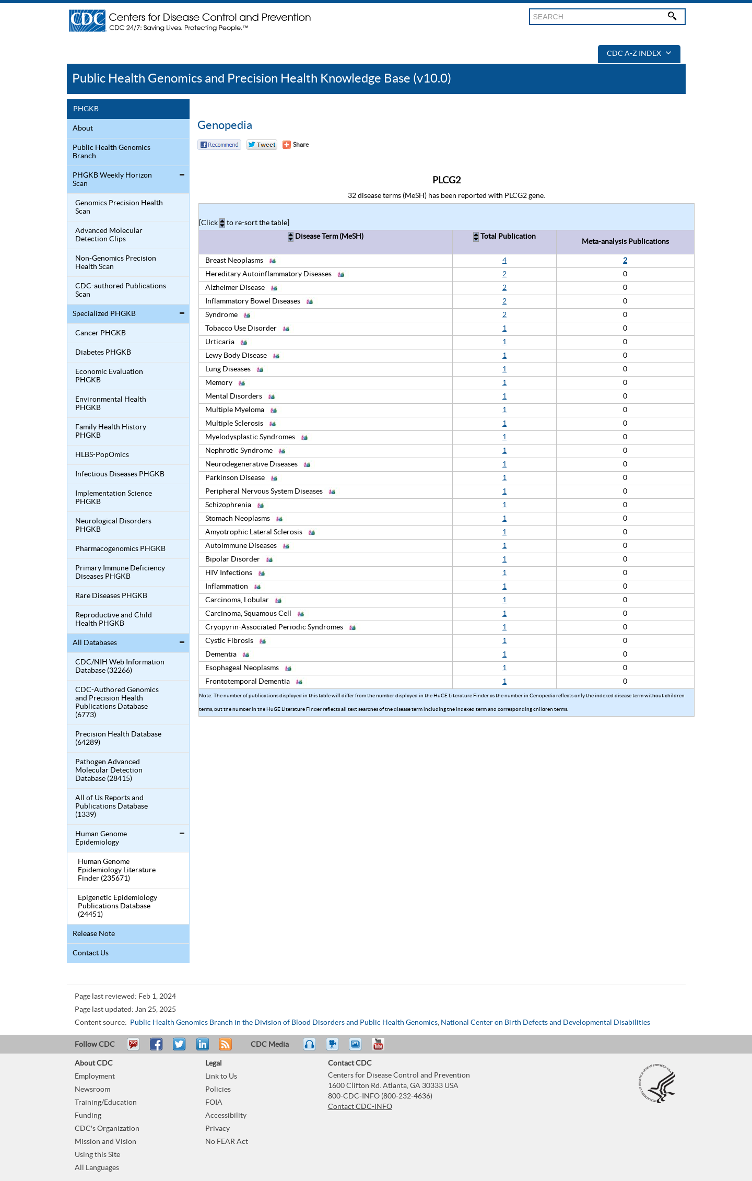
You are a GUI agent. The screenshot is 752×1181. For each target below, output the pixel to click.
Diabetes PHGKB (103, 352)
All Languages (97, 1168)
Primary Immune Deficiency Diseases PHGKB (120, 572)
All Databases (95, 643)
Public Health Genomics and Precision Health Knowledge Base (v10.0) (261, 78)
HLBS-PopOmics (102, 455)
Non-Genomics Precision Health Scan (115, 263)
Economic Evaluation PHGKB (109, 376)
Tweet (180, 1048)
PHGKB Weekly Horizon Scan (112, 180)
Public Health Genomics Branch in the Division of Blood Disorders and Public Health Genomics (284, 1022)
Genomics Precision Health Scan (119, 207)
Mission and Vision (105, 1141)
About (83, 128)
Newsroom (92, 1089)
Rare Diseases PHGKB (111, 596)
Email (133, 1048)
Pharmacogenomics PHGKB (120, 549)
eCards (357, 1048)
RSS (224, 1048)
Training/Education (106, 1102)
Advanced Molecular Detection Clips (109, 235)
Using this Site (97, 1155)
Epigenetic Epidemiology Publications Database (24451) (117, 906)
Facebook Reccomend (219, 144)
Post (201, 1048)
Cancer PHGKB (100, 333)
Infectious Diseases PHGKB (119, 474)
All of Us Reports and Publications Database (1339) (111, 806)
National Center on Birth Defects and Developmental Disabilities (545, 1022)
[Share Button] (296, 144)
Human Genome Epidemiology (101, 838)
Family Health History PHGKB (110, 431)
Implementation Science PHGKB (113, 498)
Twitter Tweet (261, 144)
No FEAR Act (226, 1141)
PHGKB (86, 109)
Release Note (94, 934)
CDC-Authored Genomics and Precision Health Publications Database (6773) (117, 702)
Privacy (217, 1128)
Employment (95, 1076)
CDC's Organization (107, 1128)
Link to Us (221, 1076)
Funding (88, 1115)
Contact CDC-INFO (360, 1106)
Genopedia (224, 125)
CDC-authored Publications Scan (120, 290)
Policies (218, 1089)
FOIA (213, 1102)
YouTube (383, 1048)
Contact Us (91, 953)
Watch (333, 1048)
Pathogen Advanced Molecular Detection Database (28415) (109, 770)
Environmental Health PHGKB (110, 404)
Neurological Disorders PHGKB (113, 525)
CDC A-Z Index (639, 53)
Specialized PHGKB (104, 314)
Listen (310, 1048)
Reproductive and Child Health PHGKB (113, 619)
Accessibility (225, 1115)
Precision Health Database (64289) (118, 738)
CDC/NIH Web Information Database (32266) (119, 666)
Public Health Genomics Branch (111, 152)
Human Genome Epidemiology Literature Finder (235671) (117, 870)
